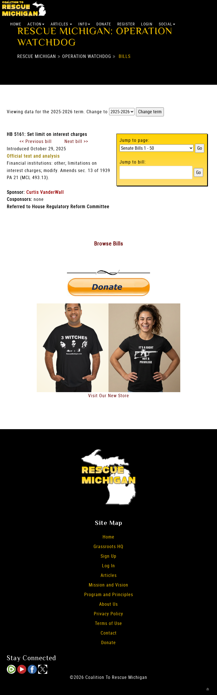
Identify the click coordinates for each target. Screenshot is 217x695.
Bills (125, 56)
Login (147, 24)
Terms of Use (108, 623)
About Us (108, 604)
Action (35, 24)
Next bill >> (76, 141)
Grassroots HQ (108, 546)
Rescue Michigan (36, 56)
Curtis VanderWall (45, 192)
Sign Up (108, 556)
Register (126, 24)
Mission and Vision (108, 585)
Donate (103, 24)
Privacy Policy (108, 614)
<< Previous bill (35, 141)
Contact (109, 633)
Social (167, 24)
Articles (61, 24)
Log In (108, 565)
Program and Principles (108, 594)
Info (84, 24)
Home (15, 24)
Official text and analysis (33, 156)
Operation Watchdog (86, 56)
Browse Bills (108, 243)
